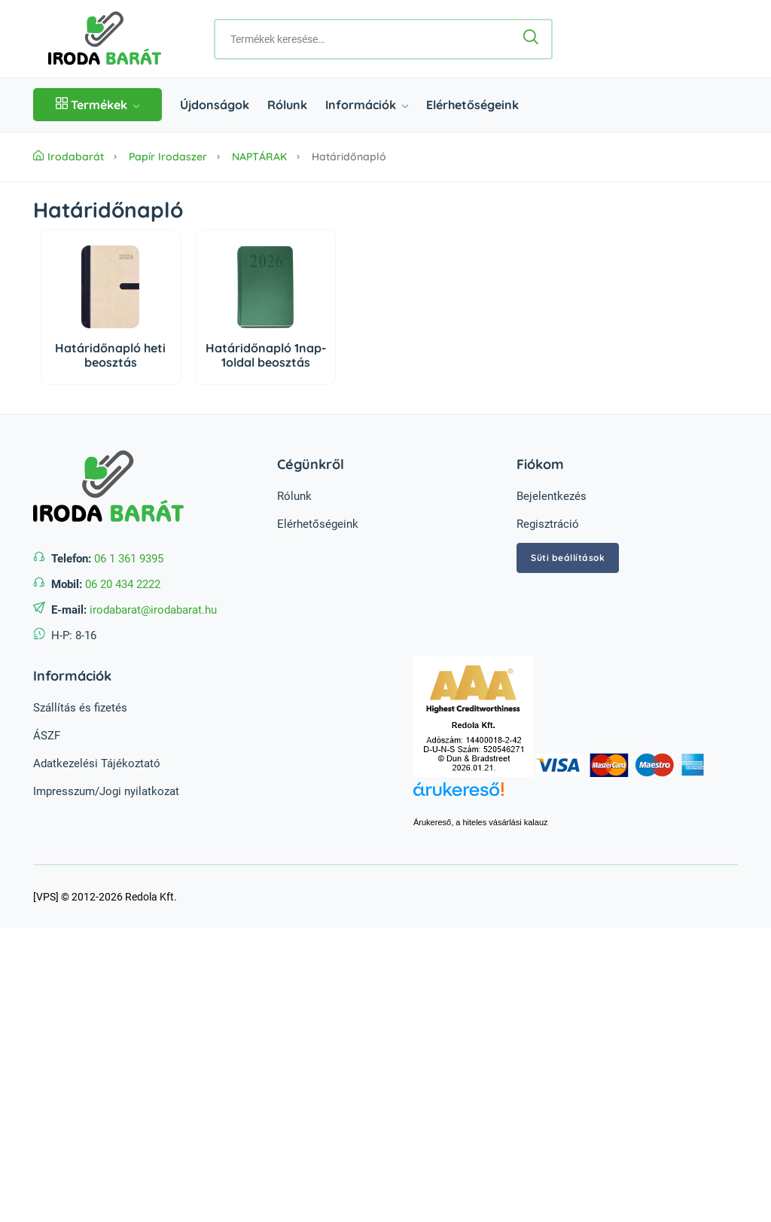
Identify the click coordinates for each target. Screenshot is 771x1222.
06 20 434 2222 (122, 584)
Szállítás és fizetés (80, 708)
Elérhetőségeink (472, 104)
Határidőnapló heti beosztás (110, 355)
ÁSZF (46, 735)
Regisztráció (548, 524)
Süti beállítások (568, 557)
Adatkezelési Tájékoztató (96, 763)
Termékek (97, 104)
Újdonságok (214, 104)
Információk (366, 104)
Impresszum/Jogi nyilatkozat (106, 791)
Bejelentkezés (552, 496)
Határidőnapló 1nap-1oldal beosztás (266, 355)
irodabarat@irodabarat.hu (153, 610)
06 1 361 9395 (128, 558)
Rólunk (287, 104)
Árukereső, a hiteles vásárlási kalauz (480, 822)
